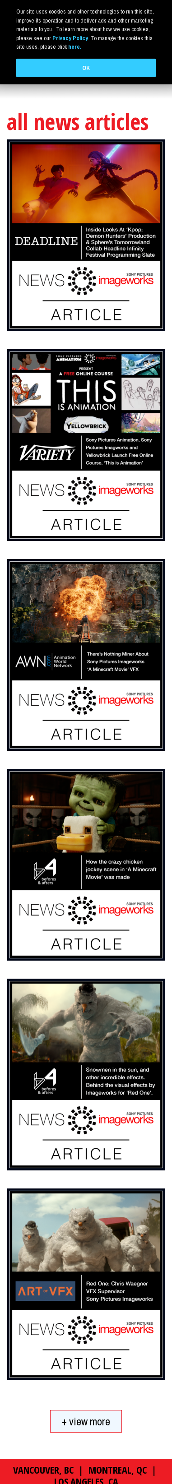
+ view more (86, 1381)
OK (86, 68)
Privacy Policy (70, 38)
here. (74, 47)
